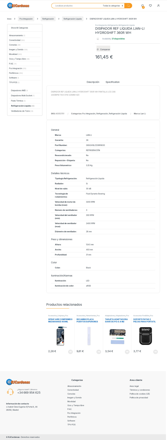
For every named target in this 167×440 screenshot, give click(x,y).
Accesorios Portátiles (141, 316)
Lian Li (143, 113)
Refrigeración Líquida (73, 19)
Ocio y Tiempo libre (19, 59)
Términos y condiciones (140, 390)
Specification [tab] (113, 82)
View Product (70, 352)
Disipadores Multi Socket (23, 95)
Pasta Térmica (18, 101)
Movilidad (15, 54)
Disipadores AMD (19, 90)
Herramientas (91, 316)
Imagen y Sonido (18, 49)
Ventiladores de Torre (22, 111)
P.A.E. (12, 64)
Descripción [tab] (93, 82)
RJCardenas (14, 437)
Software (14, 78)
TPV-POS (14, 82)
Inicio (9, 19)
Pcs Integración (26, 19)
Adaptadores (110, 316)
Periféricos (16, 73)
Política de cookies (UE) (140, 394)
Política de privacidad (139, 397)
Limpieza (61, 316)
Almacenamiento (17, 35)
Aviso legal (134, 386)
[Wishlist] (150, 5)
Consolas (14, 45)
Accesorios (52, 316)
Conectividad (17, 40)
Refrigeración (48, 19)
